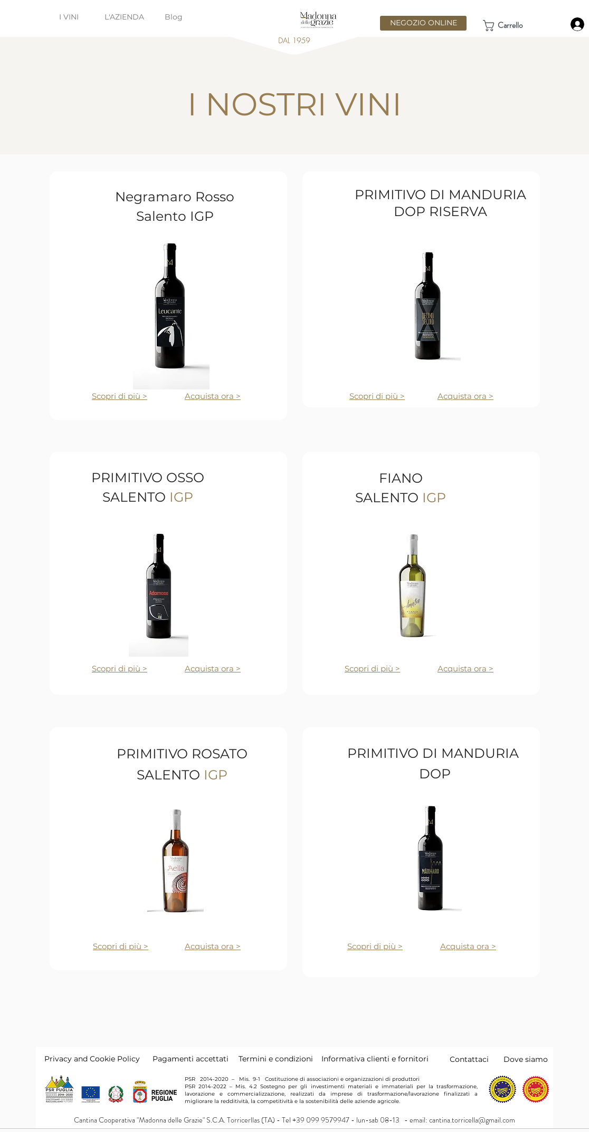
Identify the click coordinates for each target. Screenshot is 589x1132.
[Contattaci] (469, 1059)
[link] (511, 25)
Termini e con (264, 1058)
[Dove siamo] (526, 1059)
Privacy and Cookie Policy (92, 1058)
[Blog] (173, 17)
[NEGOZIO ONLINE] (423, 23)
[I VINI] (68, 17)
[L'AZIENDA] (124, 17)
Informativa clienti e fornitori (375, 1058)
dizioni (301, 1058)
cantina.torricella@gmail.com (472, 1120)
